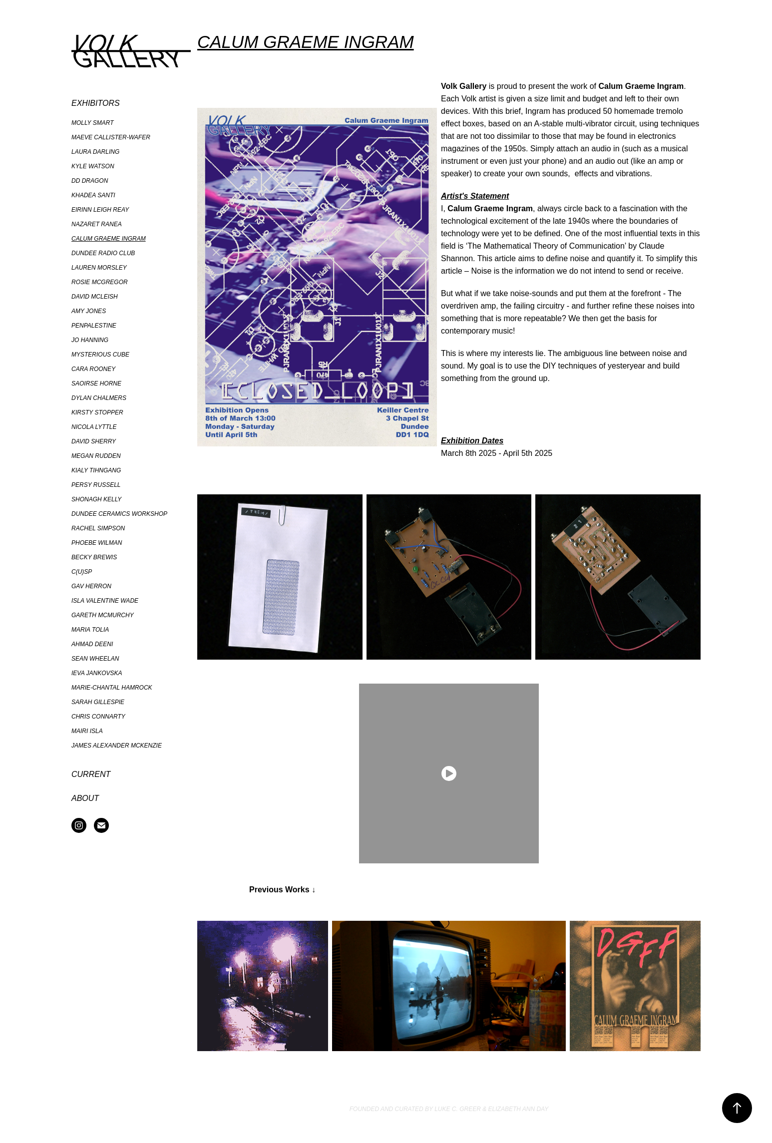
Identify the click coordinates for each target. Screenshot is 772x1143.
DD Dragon (89, 180)
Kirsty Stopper (97, 412)
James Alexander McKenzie (116, 745)
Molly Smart (92, 122)
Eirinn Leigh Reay (100, 209)
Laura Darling (95, 151)
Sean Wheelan (95, 658)
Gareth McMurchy (102, 615)
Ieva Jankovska (96, 673)
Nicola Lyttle (93, 426)
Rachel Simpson (98, 528)
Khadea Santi (93, 195)
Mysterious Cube (100, 354)
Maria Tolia (90, 629)
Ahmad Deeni (92, 644)
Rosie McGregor (99, 282)
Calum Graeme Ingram (108, 238)
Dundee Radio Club (103, 253)
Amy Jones (88, 311)
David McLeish (94, 296)
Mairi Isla (87, 731)
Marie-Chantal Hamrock (111, 687)
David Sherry (93, 441)
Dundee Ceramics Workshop (119, 513)
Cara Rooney (93, 369)
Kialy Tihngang (96, 470)
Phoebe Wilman (96, 542)
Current (90, 774)
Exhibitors (95, 103)
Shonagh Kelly (96, 499)
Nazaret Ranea (96, 224)
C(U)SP (81, 571)
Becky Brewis (94, 557)
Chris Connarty (98, 716)
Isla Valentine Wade (104, 600)
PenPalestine (93, 325)
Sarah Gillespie (97, 702)
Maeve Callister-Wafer (110, 137)
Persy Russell (96, 484)
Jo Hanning (89, 340)
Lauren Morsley (99, 267)
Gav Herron (91, 586)
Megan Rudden (96, 455)
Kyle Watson (92, 166)
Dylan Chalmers (98, 397)
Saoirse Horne (96, 383)
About (85, 798)
